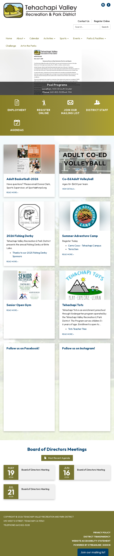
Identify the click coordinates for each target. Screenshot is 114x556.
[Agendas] (16, 126)
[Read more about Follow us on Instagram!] (84, 387)
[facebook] (108, 5)
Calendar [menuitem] (34, 38)
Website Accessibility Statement (91, 541)
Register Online (102, 21)
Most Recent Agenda (57, 457)
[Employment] (16, 106)
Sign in (106, 545)
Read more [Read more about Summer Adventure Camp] (68, 254)
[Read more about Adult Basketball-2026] (29, 171)
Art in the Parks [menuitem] (28, 45)
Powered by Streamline (87, 545)
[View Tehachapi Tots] (84, 298)
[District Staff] (97, 106)
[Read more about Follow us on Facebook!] (29, 387)
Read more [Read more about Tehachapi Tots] (68, 334)
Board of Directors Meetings (57, 449)
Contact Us (83, 21)
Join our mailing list (92, 552)
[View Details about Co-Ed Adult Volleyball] (84, 171)
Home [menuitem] (9, 38)
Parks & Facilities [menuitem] (95, 38)
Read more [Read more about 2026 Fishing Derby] (12, 261)
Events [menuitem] (76, 38)
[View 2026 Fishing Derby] (29, 225)
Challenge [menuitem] (11, 45)
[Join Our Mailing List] (70, 107)
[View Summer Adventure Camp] (84, 222)
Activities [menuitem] (48, 38)
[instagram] (103, 5)
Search (105, 27)
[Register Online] (43, 107)
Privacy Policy (101, 532)
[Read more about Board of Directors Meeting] (29, 472)
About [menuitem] (19, 38)
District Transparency (97, 536)
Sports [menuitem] (63, 38)
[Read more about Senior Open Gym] (29, 304)
